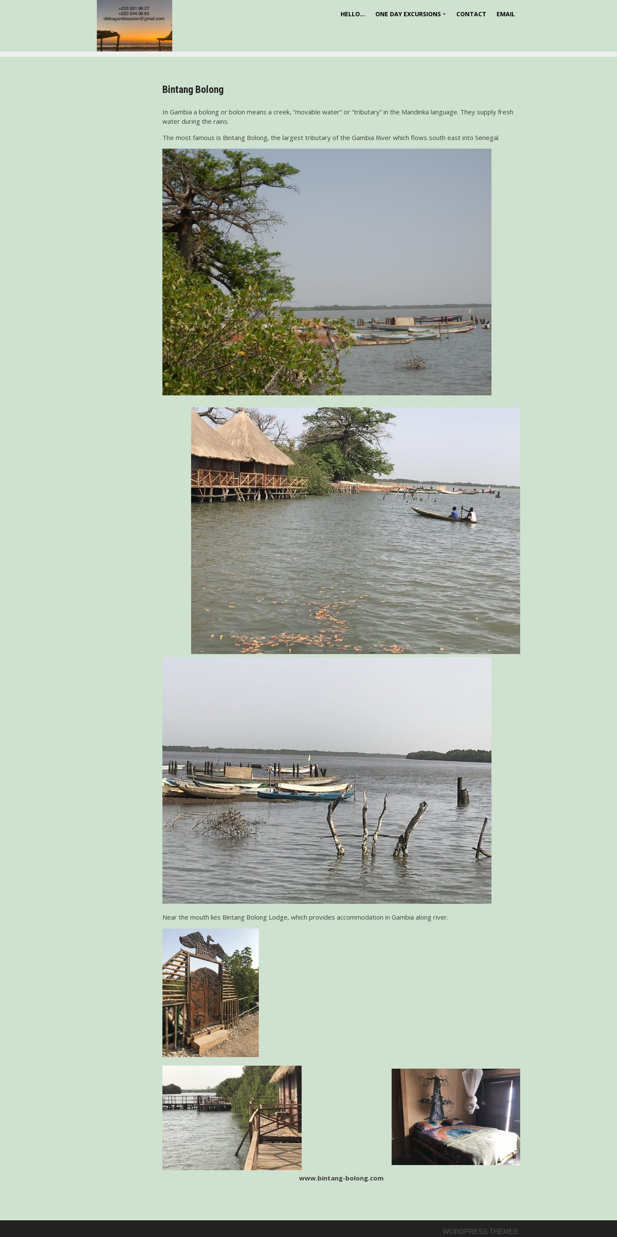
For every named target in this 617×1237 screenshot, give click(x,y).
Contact (471, 14)
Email (506, 14)
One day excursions (412, 17)
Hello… (353, 14)
